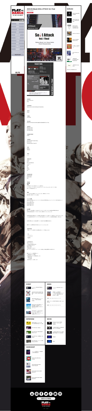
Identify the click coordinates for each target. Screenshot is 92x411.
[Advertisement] (17, 63)
